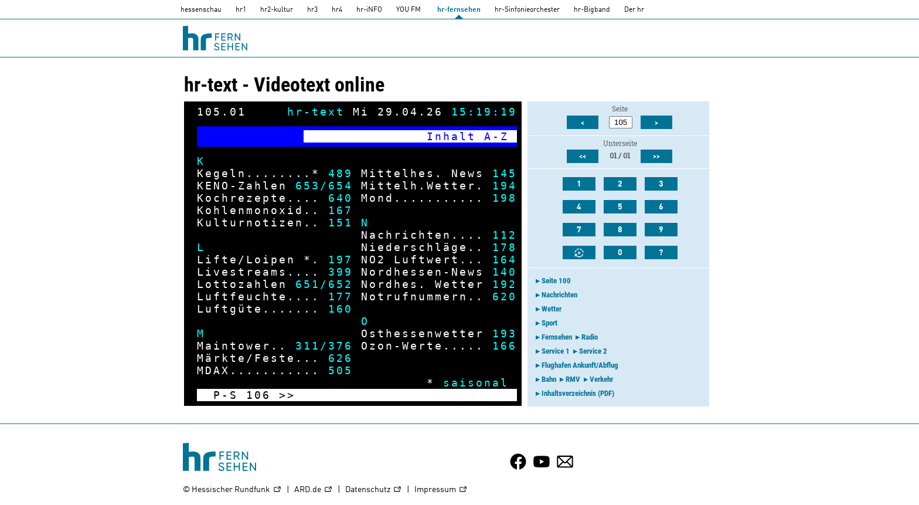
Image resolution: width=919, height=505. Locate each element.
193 (504, 333)
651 (307, 284)
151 (340, 222)
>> (287, 395)
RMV (573, 379)
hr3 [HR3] (312, 9)
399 (340, 272)
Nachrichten (559, 294)
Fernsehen (557, 337)
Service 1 (556, 351)
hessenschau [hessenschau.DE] (201, 9)
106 (258, 395)
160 (340, 309)
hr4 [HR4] (337, 9)
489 (340, 173)
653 (307, 185)
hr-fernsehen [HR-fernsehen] (459, 9)
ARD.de (313, 490)
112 (504, 235)
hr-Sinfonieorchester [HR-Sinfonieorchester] (527, 9)
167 (340, 210)
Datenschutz (373, 490)
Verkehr (601, 379)
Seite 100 (556, 280)
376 (340, 346)
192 (504, 284)
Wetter (551, 308)
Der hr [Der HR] (634, 9)
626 (340, 358)
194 (504, 185)
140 (504, 272)
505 (340, 370)
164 (504, 259)
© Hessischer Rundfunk (232, 490)
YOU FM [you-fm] (408, 9)
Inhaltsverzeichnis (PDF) (578, 393)
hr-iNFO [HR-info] (369, 9)
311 (307, 346)
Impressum (441, 490)
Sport (549, 322)
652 (340, 284)
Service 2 (593, 351)
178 (504, 247)
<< (582, 156)
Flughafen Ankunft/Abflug (580, 365)
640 (340, 198)
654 (340, 185)
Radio (589, 337)
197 (340, 259)
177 (340, 296)
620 (504, 296)
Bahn (549, 379)
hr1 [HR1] (241, 9)
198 (504, 198)
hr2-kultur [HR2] (276, 9)
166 (504, 346)
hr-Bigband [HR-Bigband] (592, 9)
